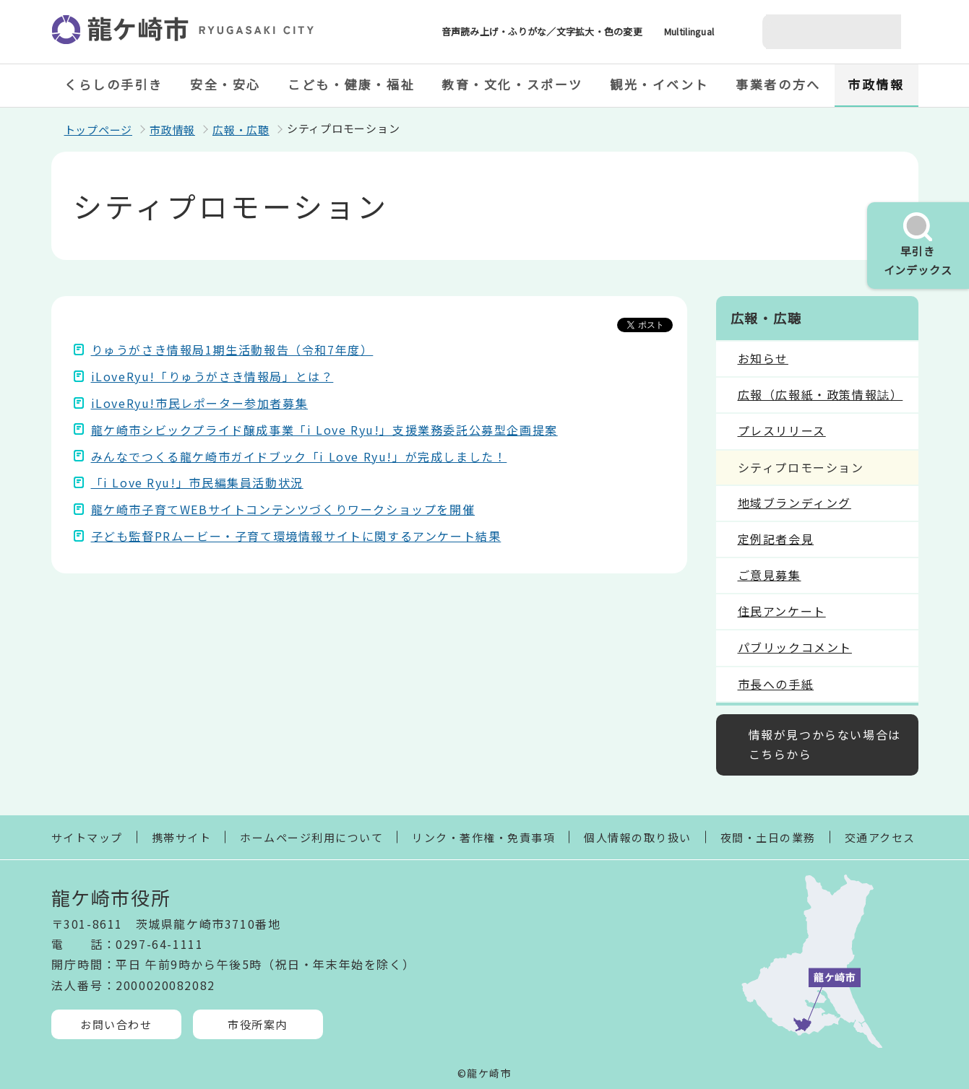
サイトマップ (87, 837)
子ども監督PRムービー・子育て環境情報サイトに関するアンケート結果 (296, 535)
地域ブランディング (794, 502)
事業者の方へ (778, 84)
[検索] (814, 32)
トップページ (98, 129)
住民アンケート (782, 611)
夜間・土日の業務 (768, 837)
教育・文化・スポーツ (512, 84)
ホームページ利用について (311, 837)
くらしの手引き (113, 84)
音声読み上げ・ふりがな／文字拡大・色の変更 (542, 31)
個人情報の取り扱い (638, 837)
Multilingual (689, 31)
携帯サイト (182, 837)
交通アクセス (880, 837)
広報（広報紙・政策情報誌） (820, 394)
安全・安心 (225, 84)
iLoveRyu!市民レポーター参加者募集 (200, 403)
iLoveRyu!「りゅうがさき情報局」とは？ (212, 376)
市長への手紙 (776, 684)
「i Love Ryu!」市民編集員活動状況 (197, 482)
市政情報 (876, 84)
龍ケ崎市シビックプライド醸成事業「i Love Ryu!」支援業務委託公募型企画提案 (324, 429)
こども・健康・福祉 (351, 84)
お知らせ (763, 358)
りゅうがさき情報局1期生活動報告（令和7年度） (232, 349)
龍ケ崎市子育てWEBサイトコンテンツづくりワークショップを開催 (283, 509)
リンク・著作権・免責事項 (483, 837)
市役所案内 (258, 1024)
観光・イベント (659, 84)
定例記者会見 (776, 538)
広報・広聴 (241, 129)
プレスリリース (782, 430)
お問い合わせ (116, 1024)
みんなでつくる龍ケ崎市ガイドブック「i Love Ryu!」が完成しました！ (299, 456)
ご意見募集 (769, 574)
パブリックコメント (795, 647)
